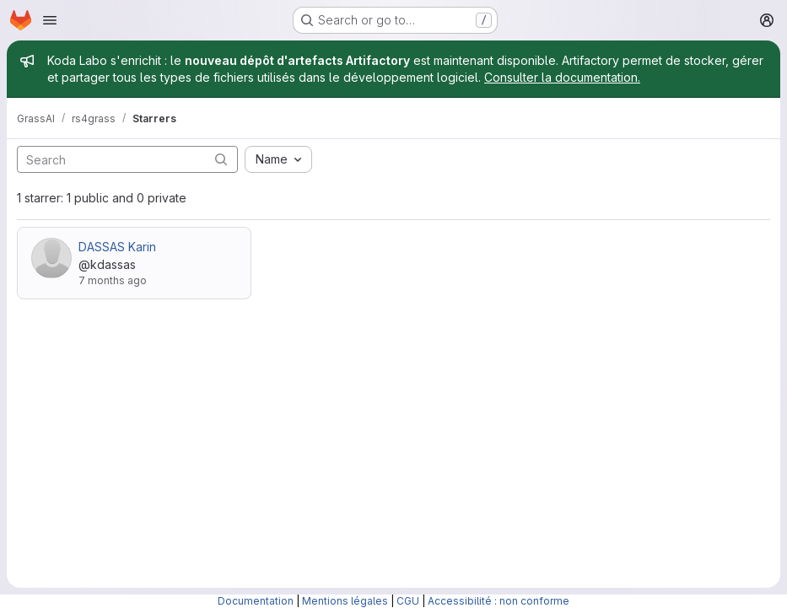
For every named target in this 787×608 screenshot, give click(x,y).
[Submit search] (221, 159)
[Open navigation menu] (49, 20)
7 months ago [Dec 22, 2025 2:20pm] (112, 280)
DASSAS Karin (117, 246)
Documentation (256, 601)
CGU (407, 601)
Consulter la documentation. (562, 77)
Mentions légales (345, 601)
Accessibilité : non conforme (498, 601)
